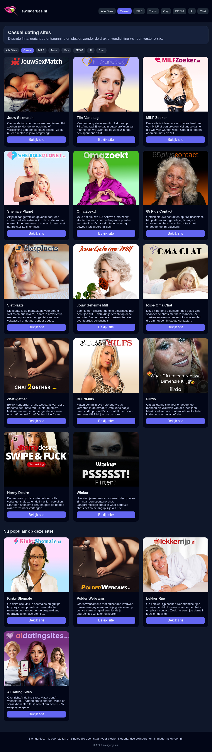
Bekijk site (36, 139)
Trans (152, 11)
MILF (139, 11)
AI (191, 11)
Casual (124, 11)
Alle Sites (107, 11)
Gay (166, 11)
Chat (203, 11)
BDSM (179, 11)
